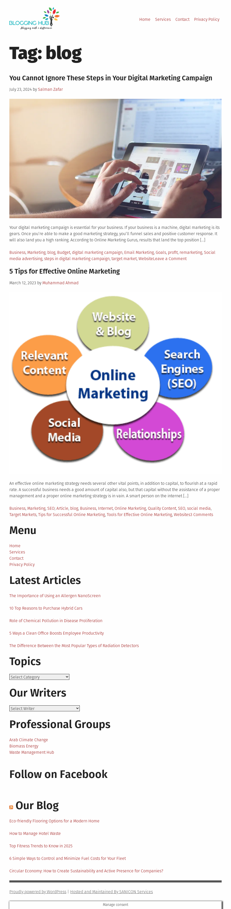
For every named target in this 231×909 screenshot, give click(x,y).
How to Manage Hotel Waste (35, 833)
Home (144, 19)
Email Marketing (139, 252)
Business (17, 252)
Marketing (36, 252)
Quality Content (162, 508)
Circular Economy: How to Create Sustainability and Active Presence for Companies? (86, 870)
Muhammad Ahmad (60, 282)
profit (173, 252)
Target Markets (22, 514)
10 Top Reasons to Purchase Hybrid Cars (45, 608)
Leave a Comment (170, 258)
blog (51, 252)
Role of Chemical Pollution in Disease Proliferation (55, 620)
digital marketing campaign (97, 252)
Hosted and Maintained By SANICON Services (111, 891)
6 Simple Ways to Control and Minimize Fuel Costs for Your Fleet (67, 858)
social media (199, 508)
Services (163, 19)
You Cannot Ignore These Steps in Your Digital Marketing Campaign (110, 78)
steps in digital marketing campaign (77, 258)
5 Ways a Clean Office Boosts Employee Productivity (56, 633)
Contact (182, 19)
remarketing (191, 252)
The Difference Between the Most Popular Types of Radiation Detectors (74, 645)
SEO (51, 508)
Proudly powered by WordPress (37, 891)
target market (124, 258)
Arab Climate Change (28, 739)
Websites (182, 514)
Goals (161, 252)
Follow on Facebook (58, 774)
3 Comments (201, 514)
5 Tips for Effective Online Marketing (64, 271)
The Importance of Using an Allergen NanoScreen (55, 595)
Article (62, 508)
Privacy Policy (206, 19)
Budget (63, 252)
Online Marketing (130, 508)
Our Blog (37, 805)
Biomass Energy (23, 746)
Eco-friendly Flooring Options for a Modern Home (54, 820)
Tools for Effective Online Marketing (139, 514)
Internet (105, 508)
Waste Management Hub (31, 752)
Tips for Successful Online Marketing (71, 514)
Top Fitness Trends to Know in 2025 (40, 845)
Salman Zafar (50, 89)
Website (145, 258)
